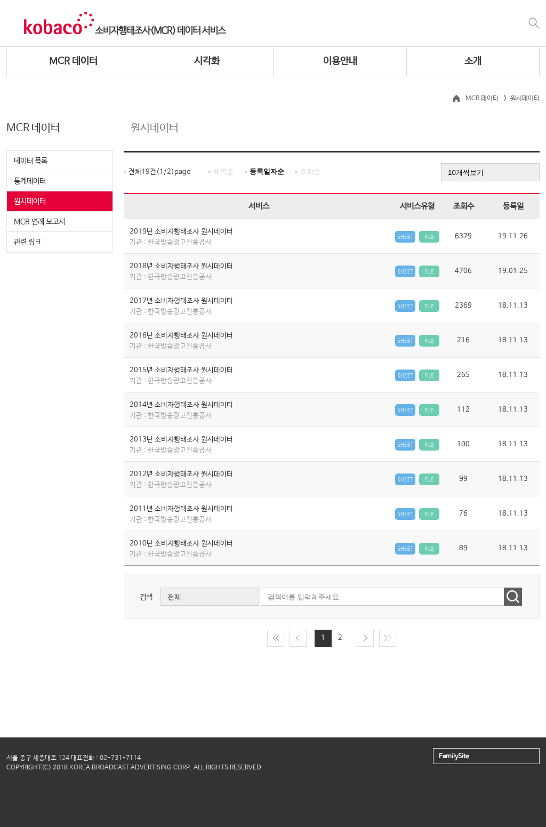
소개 (472, 61)
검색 (146, 597)
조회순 (310, 171)
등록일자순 (267, 171)
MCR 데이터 (73, 61)
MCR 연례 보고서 (39, 222)
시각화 (207, 61)
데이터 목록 (30, 161)
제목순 (223, 171)
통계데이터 (30, 181)
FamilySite (454, 756)
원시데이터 (30, 201)
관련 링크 (27, 242)
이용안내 (340, 61)
